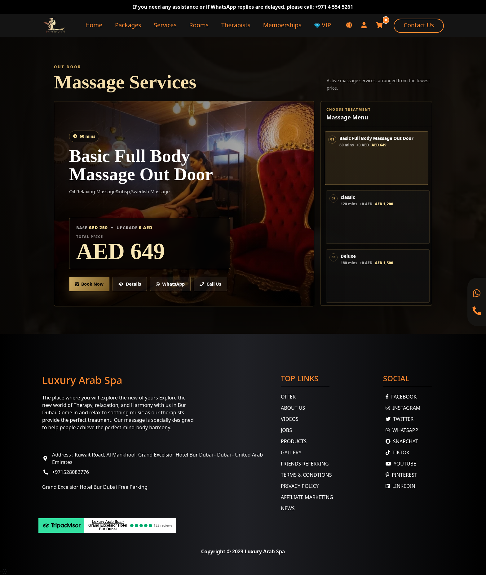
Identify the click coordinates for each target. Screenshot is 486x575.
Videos (289, 419)
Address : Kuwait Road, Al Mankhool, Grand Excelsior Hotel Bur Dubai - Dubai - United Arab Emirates (157, 458)
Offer (288, 396)
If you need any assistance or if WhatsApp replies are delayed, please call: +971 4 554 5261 (243, 6)
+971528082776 (70, 472)
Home (93, 25)
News (288, 508)
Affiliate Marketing (307, 497)
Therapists (235, 25)
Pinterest (400, 474)
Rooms (199, 25)
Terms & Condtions (306, 474)
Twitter (398, 419)
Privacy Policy (300, 486)
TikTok (396, 452)
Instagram (401, 407)
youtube (399, 463)
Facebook (400, 396)
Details (129, 284)
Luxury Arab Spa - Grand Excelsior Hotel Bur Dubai (107, 525)
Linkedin (399, 486)
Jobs (286, 430)
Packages (128, 25)
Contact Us (419, 25)
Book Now (89, 284)
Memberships (282, 25)
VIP (322, 25)
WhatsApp (170, 284)
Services (165, 25)
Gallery (291, 452)
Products (294, 441)
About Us (293, 407)
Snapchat (400, 441)
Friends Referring (305, 463)
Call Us (210, 284)
